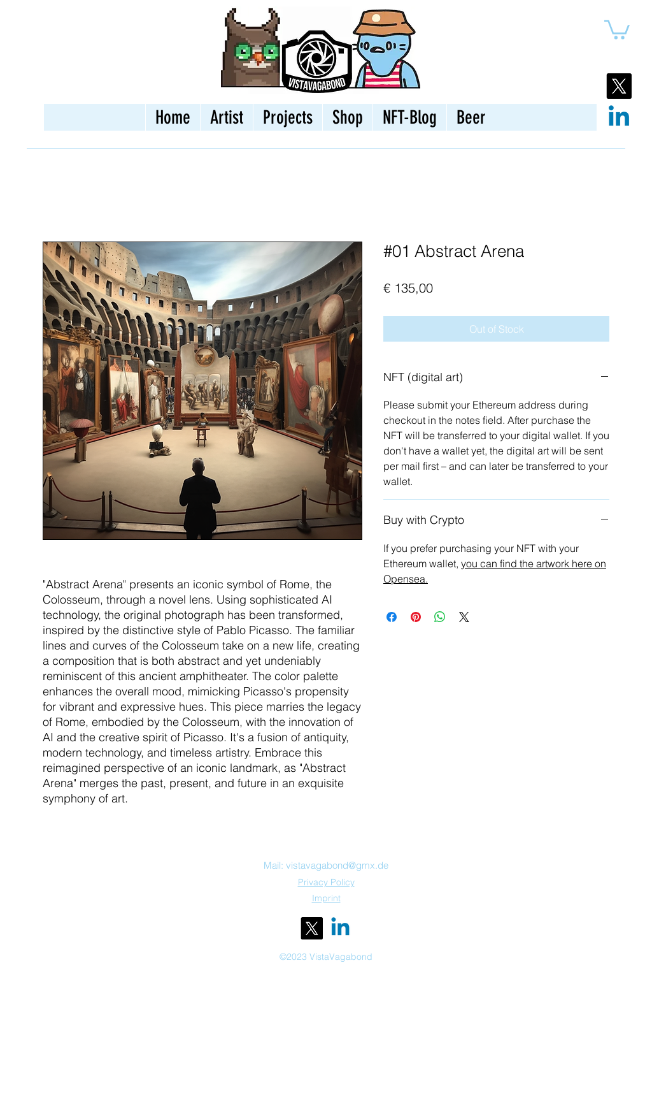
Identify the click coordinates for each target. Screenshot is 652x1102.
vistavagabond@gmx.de (337, 865)
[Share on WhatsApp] (440, 617)
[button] (617, 29)
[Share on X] (464, 617)
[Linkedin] (619, 118)
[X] (619, 86)
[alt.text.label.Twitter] (312, 928)
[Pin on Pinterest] (415, 617)
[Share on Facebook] (391, 617)
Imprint (326, 898)
